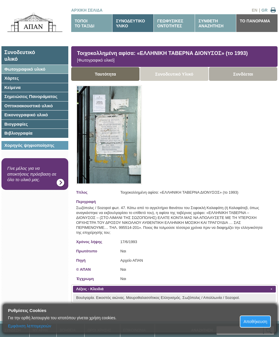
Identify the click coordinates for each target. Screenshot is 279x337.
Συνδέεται (243, 74)
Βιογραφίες (16, 124)
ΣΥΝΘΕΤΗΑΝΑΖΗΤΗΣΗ (210, 23)
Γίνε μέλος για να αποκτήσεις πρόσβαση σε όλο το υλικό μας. (31, 174)
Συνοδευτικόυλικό (19, 55)
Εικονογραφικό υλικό (26, 114)
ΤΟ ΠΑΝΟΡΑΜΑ (255, 21)
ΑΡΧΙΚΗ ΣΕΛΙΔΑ (87, 10)
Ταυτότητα (105, 74)
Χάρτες (11, 78)
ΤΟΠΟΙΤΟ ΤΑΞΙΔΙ (84, 23)
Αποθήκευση (255, 321)
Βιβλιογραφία (18, 133)
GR (265, 10)
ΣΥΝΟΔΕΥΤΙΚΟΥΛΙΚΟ (130, 23)
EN (254, 10)
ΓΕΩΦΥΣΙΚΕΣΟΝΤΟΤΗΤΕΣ (170, 23)
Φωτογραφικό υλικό (24, 69)
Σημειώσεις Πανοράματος (31, 96)
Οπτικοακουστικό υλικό (28, 105)
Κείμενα (12, 87)
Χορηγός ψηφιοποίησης (29, 145)
